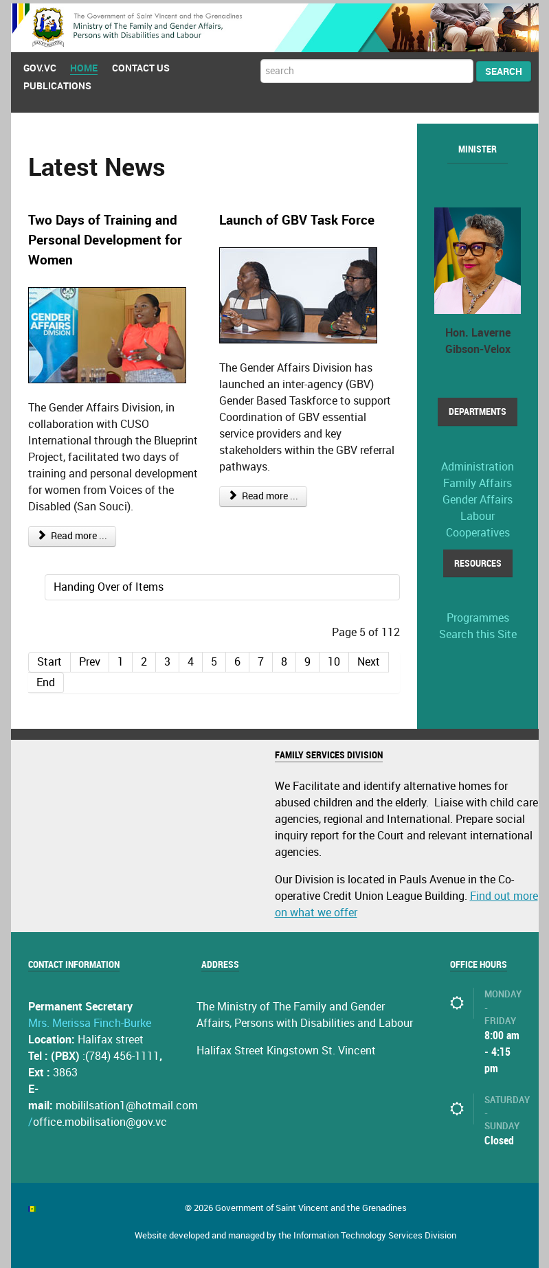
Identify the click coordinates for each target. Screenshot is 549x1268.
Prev (89, 658)
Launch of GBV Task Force (296, 217)
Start (49, 658)
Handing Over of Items (109, 583)
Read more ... (72, 533)
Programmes (478, 615)
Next (368, 658)
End (45, 679)
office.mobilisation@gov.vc (100, 1119)
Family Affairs (477, 479)
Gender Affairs (477, 496)
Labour (477, 512)
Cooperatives (478, 529)
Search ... (260, 56)
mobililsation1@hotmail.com (127, 1102)
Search (503, 68)
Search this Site (478, 631)
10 (334, 658)
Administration (477, 463)
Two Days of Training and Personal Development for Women (105, 237)
